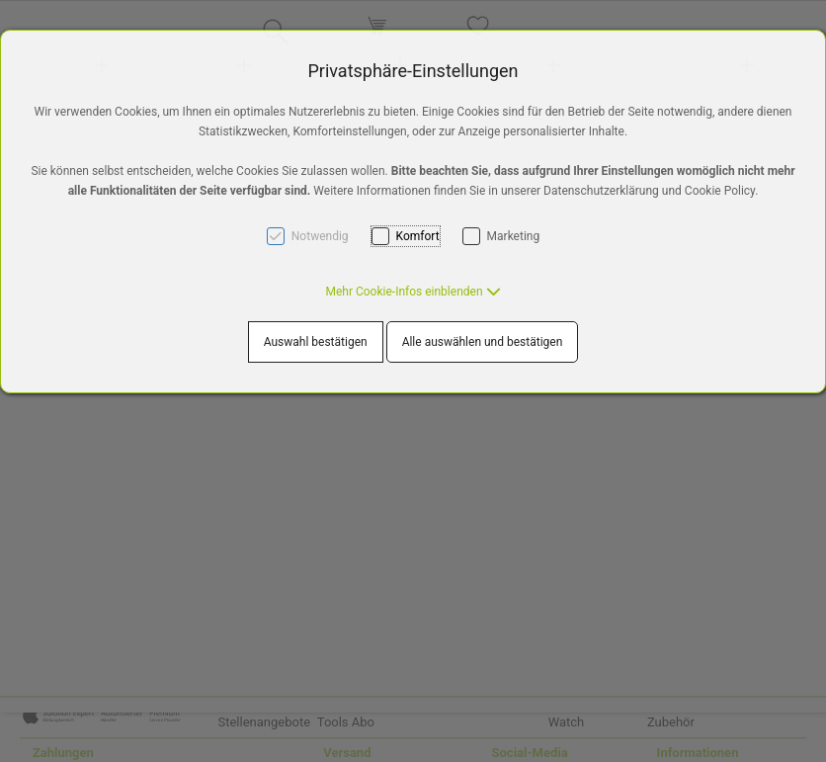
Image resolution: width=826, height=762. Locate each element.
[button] (412, 291)
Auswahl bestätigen (316, 342)
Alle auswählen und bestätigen (482, 342)
